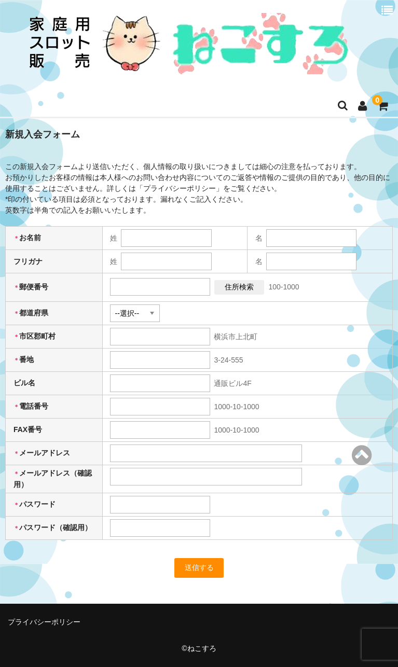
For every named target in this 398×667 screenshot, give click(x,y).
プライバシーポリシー (44, 622)
